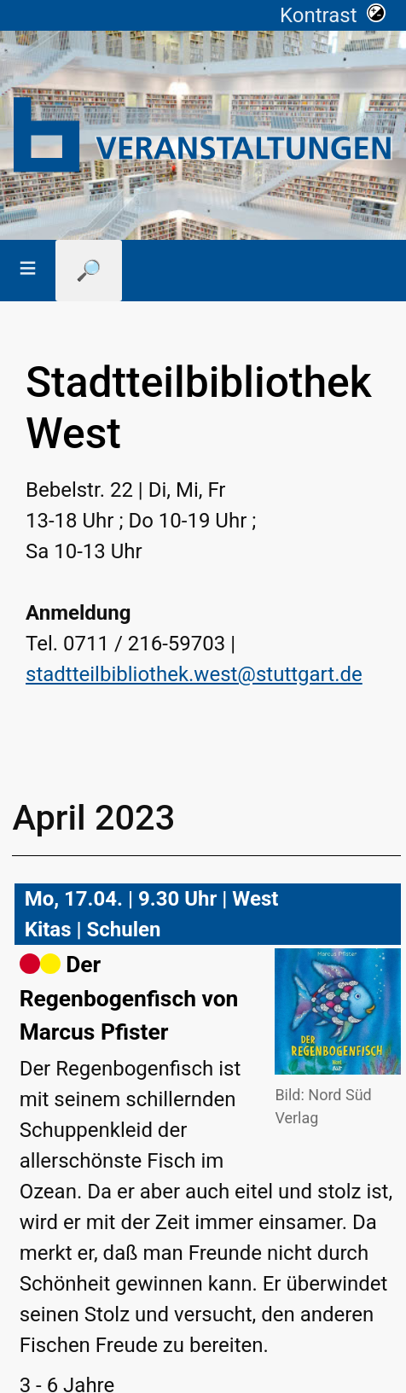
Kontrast (333, 15)
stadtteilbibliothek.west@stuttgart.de (194, 674)
